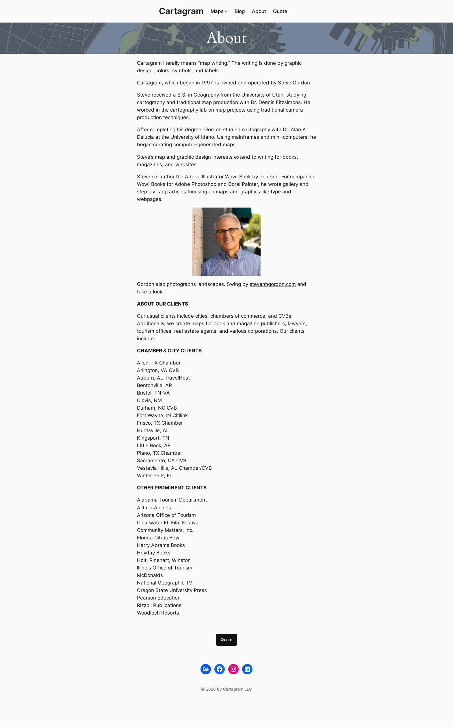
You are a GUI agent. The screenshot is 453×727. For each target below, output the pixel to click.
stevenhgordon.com (273, 284)
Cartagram (181, 11)
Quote (226, 639)
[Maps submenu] (226, 11)
